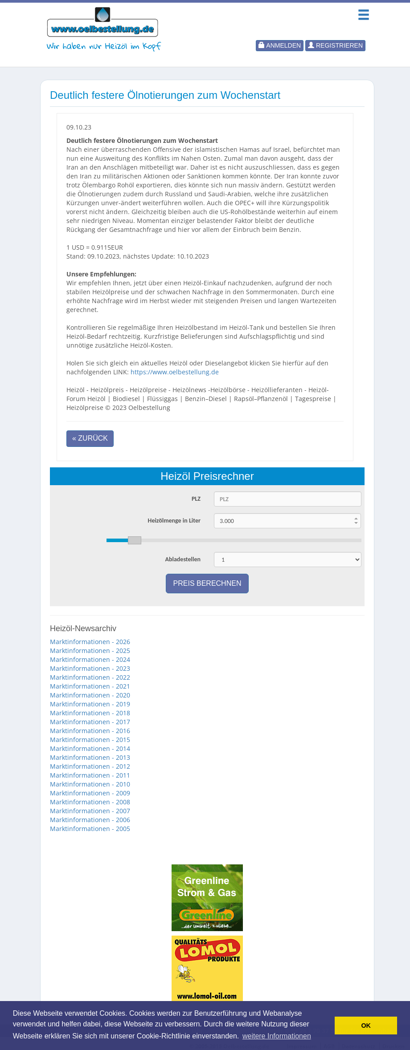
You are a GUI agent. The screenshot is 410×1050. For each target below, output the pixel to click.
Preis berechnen (207, 583)
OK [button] (366, 1025)
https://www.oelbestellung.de (175, 372)
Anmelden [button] (279, 45)
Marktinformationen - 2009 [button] (90, 793)
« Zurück (90, 438)
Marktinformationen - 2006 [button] (90, 819)
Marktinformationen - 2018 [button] (90, 713)
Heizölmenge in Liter (174, 520)
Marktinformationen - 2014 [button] (90, 748)
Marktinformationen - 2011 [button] (90, 775)
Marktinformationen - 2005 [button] (90, 828)
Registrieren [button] (335, 45)
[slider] (234, 540)
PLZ (196, 499)
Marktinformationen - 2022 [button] (90, 677)
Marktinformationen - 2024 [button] (90, 659)
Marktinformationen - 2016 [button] (90, 730)
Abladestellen (183, 559)
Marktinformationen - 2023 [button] (90, 668)
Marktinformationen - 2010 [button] (90, 784)
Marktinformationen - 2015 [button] (90, 739)
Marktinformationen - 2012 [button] (90, 766)
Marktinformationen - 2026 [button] (90, 641)
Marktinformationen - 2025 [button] (90, 650)
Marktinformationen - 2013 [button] (90, 757)
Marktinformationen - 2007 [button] (90, 811)
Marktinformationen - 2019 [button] (90, 704)
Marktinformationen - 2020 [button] (90, 695)
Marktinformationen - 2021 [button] (90, 686)
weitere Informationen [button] (276, 1036)
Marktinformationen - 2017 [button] (90, 722)
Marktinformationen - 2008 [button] (90, 802)
